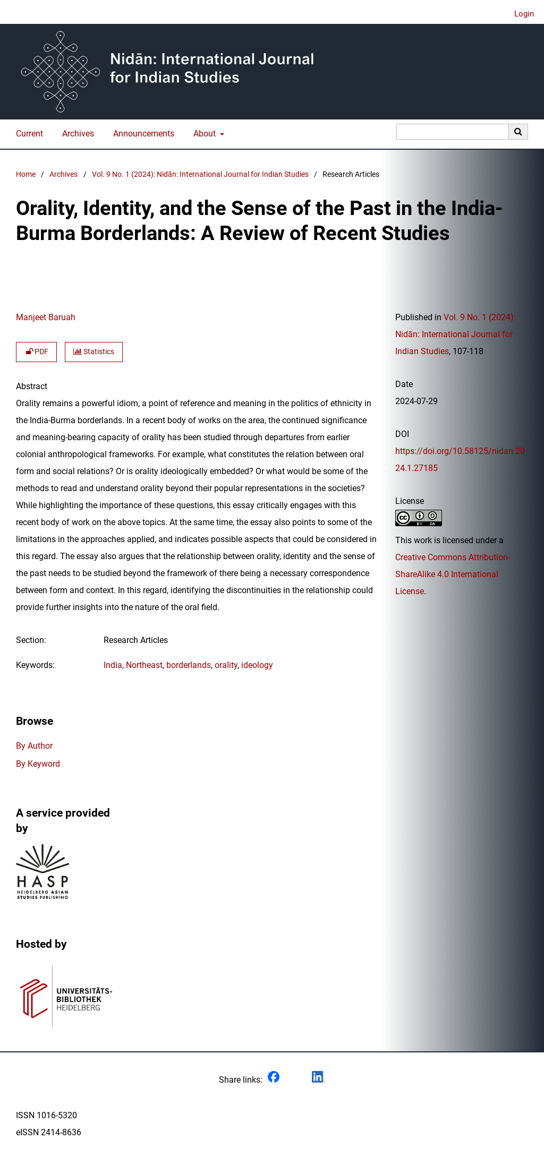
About (203, 133)
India (113, 665)
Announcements (141, 133)
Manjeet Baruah (45, 317)
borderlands (188, 665)
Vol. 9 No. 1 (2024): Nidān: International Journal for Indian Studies (200, 174)
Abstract (31, 386)
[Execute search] (518, 132)
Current (27, 133)
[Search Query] (452, 132)
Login (520, 14)
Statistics (93, 351)
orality (226, 665)
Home (26, 174)
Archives (76, 133)
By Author (34, 746)
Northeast (144, 665)
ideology (257, 665)
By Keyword (38, 764)
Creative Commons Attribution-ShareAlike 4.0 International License (452, 574)
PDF (36, 351)
